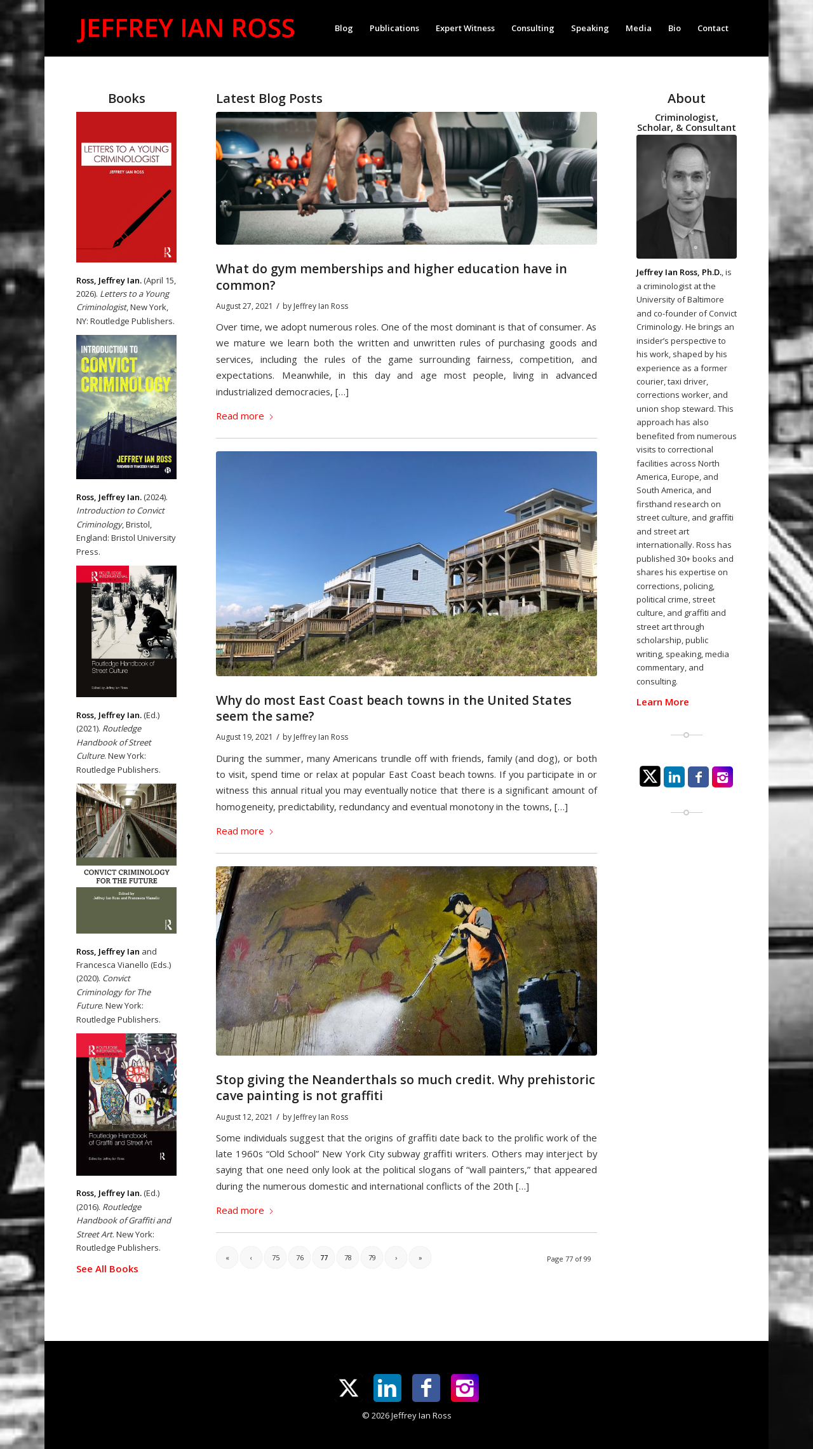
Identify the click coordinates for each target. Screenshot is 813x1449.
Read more (245, 415)
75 (275, 1257)
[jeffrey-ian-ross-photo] (686, 197)
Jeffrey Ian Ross (320, 306)
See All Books (107, 1268)
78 (348, 1257)
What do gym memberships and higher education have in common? (391, 276)
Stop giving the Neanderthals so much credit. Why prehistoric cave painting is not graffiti (405, 1087)
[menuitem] (343, 28)
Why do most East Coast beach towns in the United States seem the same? (394, 707)
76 (300, 1257)
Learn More (662, 701)
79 (372, 1257)
